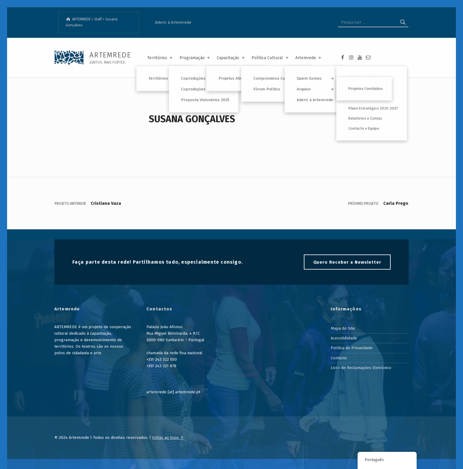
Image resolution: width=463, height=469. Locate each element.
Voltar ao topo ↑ (168, 437)
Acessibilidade (344, 338)
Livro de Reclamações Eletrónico (361, 367)
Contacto (339, 357)
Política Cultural (270, 57)
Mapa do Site (343, 328)
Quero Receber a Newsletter (347, 262)
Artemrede (308, 57)
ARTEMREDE (110, 55)
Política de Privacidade (352, 347)
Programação (195, 57)
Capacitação (231, 57)
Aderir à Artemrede (173, 22)
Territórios (160, 57)
